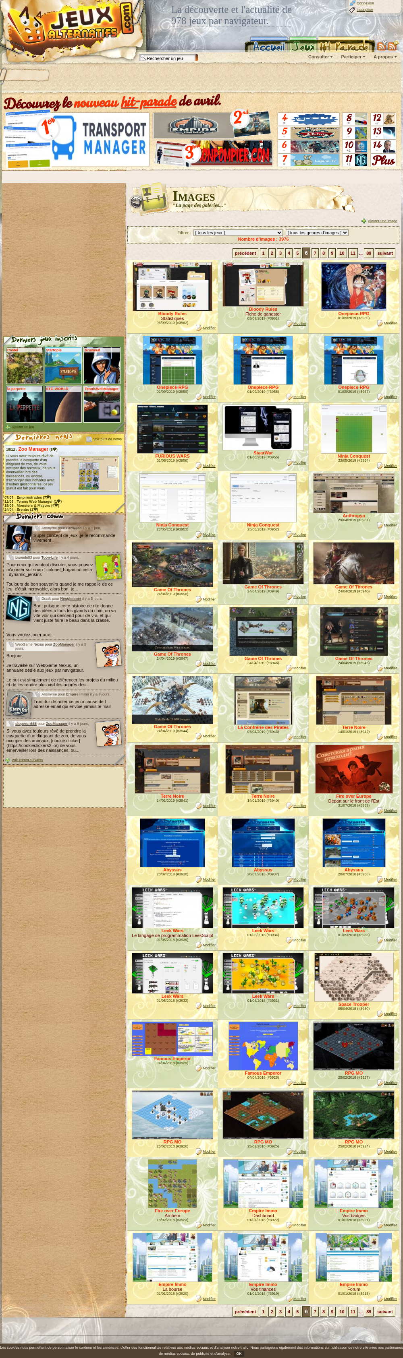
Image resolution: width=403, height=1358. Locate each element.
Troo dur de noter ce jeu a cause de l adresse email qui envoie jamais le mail (71, 704)
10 (341, 253)
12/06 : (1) (33, 501)
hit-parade (149, 101)
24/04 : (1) (21, 510)
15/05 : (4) (31, 506)
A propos (383, 56)
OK (239, 1354)
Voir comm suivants (27, 760)
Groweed (74, 528)
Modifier (209, 328)
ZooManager (64, 644)
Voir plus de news (107, 439)
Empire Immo (77, 694)
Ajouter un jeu (23, 427)
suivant (385, 253)
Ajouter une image (382, 221)
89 (368, 253)
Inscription (365, 10)
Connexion (365, 3)
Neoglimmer (70, 598)
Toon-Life (50, 557)
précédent (245, 253)
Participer (351, 56)
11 (353, 253)
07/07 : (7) (27, 497)
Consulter (318, 56)
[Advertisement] (103, 78)
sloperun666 (26, 724)
